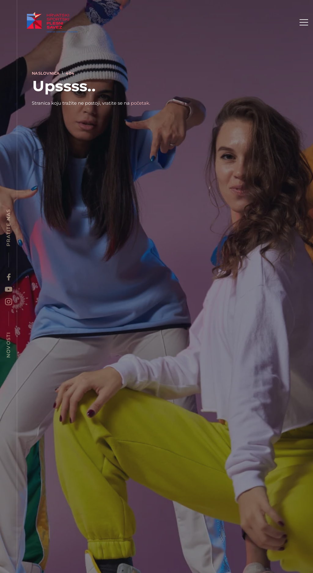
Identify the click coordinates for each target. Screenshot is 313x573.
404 (70, 73)
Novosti (8, 345)
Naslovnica (46, 73)
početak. (140, 103)
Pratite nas (8, 227)
